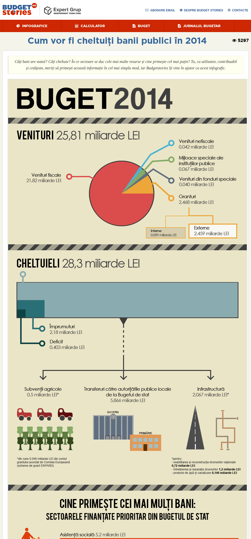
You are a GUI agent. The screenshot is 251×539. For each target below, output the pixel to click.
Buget (141, 25)
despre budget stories (201, 10)
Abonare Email (160, 10)
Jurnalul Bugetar (199, 25)
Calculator (90, 25)
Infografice (31, 25)
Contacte (238, 10)
